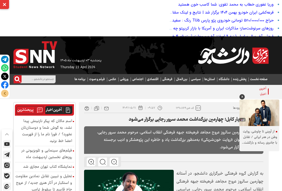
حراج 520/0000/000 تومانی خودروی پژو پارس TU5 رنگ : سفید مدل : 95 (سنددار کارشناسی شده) (194, 20)
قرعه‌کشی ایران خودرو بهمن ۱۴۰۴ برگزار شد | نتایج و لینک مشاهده (219, 12)
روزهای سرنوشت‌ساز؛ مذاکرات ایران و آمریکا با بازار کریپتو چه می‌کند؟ (216, 28)
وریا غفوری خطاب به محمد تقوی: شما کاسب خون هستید (225, 4)
